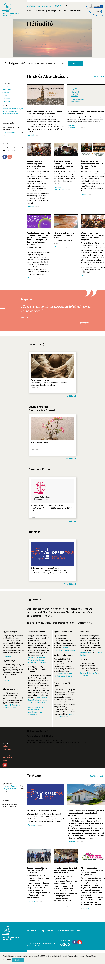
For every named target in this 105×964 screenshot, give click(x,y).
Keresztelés (41, 657)
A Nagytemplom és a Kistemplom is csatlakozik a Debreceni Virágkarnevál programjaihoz (92, 871)
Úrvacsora (32, 660)
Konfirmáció (40, 660)
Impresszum (46, 930)
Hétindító (5, 96)
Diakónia (65, 648)
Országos (5, 93)
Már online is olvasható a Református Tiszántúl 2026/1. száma (64, 235)
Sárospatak (84, 675)
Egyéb (72, 650)
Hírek (29, 11)
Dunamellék (7, 705)
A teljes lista (7, 657)
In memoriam (7, 758)
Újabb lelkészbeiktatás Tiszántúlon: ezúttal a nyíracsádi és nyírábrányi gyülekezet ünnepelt (64, 164)
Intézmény (6, 98)
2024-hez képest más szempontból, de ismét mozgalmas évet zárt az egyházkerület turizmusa (85, 813)
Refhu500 (6, 761)
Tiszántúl (13, 707)
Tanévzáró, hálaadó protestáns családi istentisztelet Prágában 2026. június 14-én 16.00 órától (51, 507)
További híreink (99, 77)
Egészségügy (58, 650)
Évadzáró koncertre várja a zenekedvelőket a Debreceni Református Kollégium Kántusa (92, 164)
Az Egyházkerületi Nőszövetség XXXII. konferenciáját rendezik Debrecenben (36, 164)
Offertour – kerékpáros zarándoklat (45, 568)
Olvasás (75, 63)
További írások (70, 396)
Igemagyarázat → (87, 323)
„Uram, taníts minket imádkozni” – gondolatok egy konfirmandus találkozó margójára (93, 236)
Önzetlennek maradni (40, 380)
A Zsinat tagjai (41, 698)
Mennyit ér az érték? (39, 443)
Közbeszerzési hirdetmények (12, 109)
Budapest (83, 673)
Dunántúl (6, 707)
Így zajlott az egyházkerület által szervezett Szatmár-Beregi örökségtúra (65, 870)
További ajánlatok (97, 776)
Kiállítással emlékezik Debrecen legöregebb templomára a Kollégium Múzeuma (44, 112)
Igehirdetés (32, 657)
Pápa (96, 673)
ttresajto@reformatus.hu (10, 789)
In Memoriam (7, 101)
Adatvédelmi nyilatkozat (69, 930)
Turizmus (31, 825)
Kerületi (5, 87)
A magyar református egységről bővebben (64, 716)
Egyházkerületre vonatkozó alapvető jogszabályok (12, 113)
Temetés (43, 662)
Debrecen (90, 673)
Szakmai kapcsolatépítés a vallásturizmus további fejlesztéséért (38, 870)
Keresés (69, 6)
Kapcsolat (32, 930)
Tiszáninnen (16, 705)
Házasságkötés (33, 662)
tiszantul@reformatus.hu (10, 132)
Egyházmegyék (51, 11)
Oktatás (66, 650)
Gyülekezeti (6, 90)
